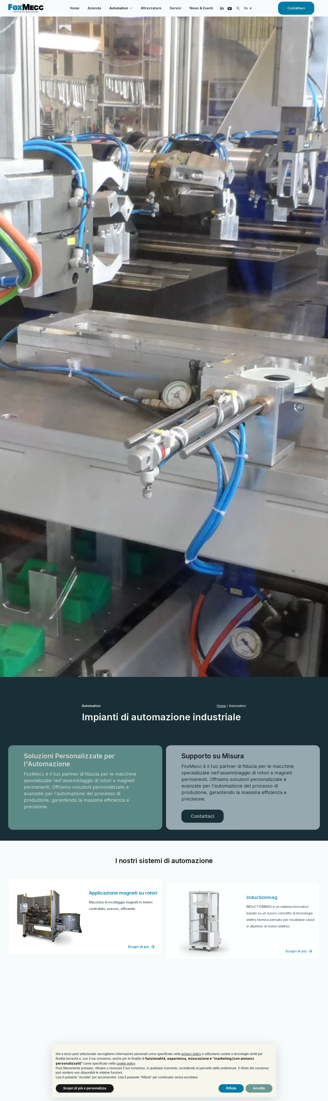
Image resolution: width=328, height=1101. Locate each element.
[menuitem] (249, 8)
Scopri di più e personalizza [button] (84, 1088)
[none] (249, 8)
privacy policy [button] (191, 1054)
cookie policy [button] (125, 1063)
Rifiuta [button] (231, 1088)
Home (221, 706)
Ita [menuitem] (246, 8)
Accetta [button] (259, 1088)
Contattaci (296, 8)
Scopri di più (141, 966)
